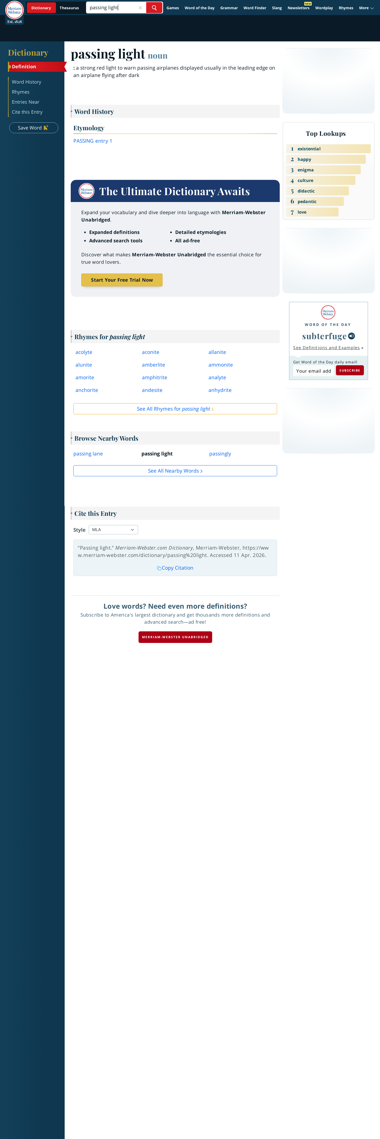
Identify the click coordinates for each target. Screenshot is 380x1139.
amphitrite (154, 377)
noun (158, 55)
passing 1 (92, 140)
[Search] (124, 7)
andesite (152, 390)
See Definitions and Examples (326, 347)
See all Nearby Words (173, 470)
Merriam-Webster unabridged (175, 637)
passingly (220, 453)
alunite (83, 364)
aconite (150, 352)
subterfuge (324, 335)
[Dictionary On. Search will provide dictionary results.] (56, 8)
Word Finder (255, 7)
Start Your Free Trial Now (122, 280)
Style (79, 529)
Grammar (229, 7)
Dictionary (28, 52)
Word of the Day (200, 7)
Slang (277, 7)
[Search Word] (154, 7)
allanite (217, 352)
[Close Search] (140, 7)
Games (173, 7)
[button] (367, 8)
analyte (217, 377)
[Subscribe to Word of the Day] (313, 370)
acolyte (83, 352)
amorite (84, 377)
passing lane (88, 453)
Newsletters (299, 7)
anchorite (86, 390)
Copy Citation (175, 567)
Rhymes (346, 7)
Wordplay (324, 7)
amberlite (153, 364)
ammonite (220, 364)
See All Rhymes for (173, 408)
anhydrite (220, 390)
